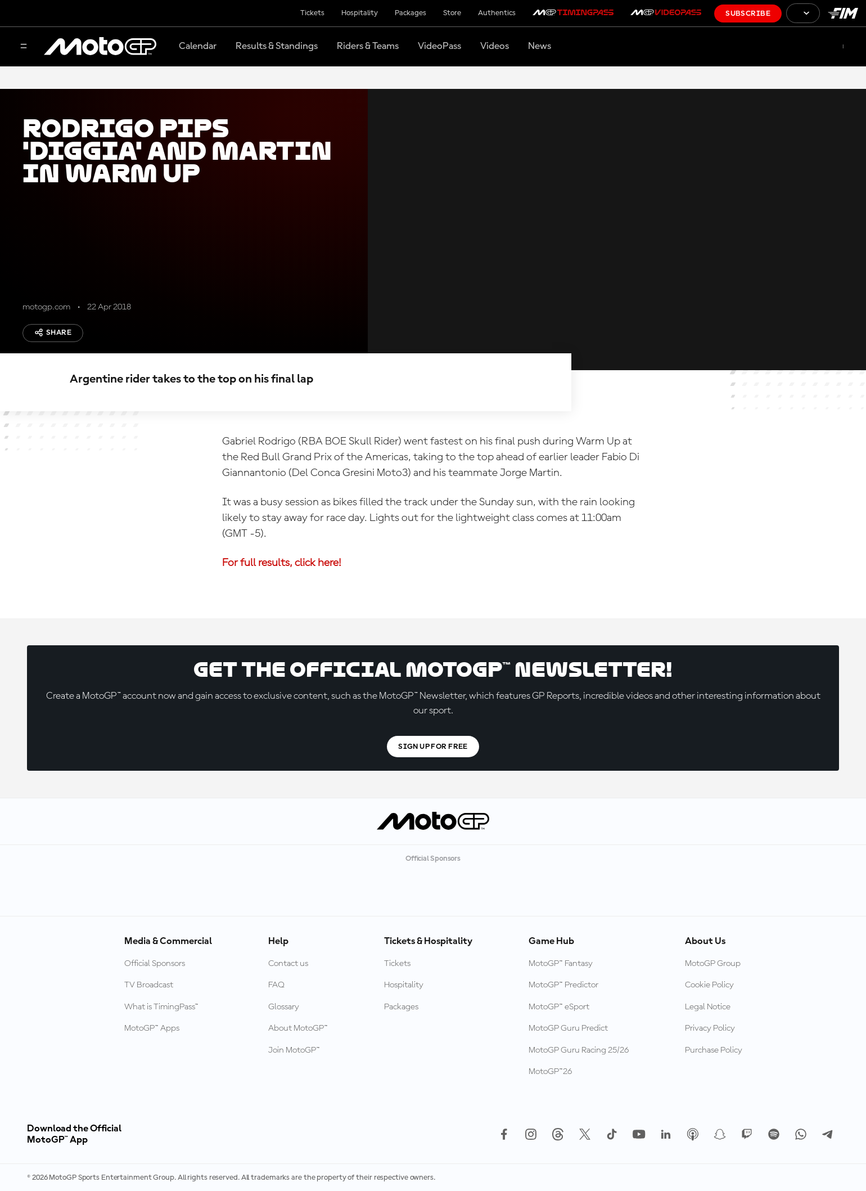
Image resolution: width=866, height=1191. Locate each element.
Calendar (197, 46)
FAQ (276, 985)
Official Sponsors (154, 963)
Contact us (288, 963)
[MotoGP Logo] (100, 47)
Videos (494, 46)
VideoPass (439, 46)
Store (452, 13)
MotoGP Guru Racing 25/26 (579, 1050)
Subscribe (747, 13)
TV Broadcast (148, 985)
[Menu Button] (23, 47)
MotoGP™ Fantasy (561, 963)
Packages (410, 13)
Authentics (497, 13)
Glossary (283, 1007)
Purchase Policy (713, 1050)
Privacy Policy (710, 1028)
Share (52, 332)
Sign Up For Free (433, 746)
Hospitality (359, 13)
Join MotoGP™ (294, 1050)
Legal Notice (707, 1007)
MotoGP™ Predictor (563, 985)
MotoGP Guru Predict (568, 1028)
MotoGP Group (713, 963)
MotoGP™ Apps (151, 1028)
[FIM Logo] (843, 13)
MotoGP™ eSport (559, 1007)
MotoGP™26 (550, 1071)
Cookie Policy (709, 985)
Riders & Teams (368, 46)
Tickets (312, 13)
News (539, 46)
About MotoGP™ (298, 1028)
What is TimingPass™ (161, 1007)
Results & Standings (277, 46)
